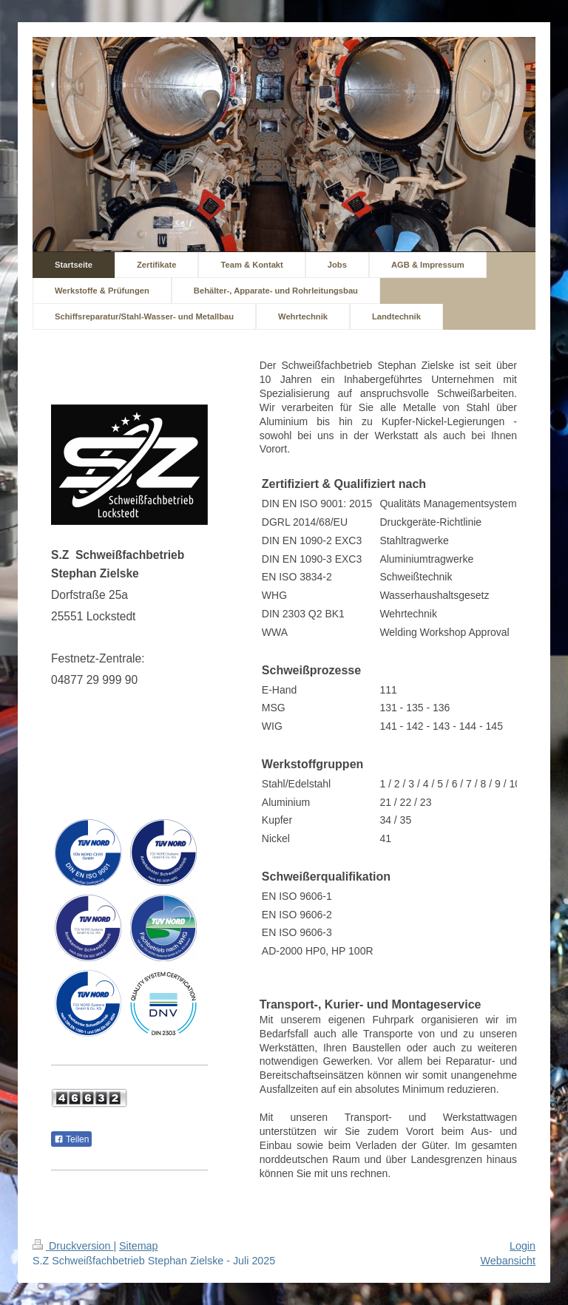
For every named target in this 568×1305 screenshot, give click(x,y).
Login (522, 1246)
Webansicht (508, 1261)
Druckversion (73, 1246)
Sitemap (138, 1246)
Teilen (71, 1139)
